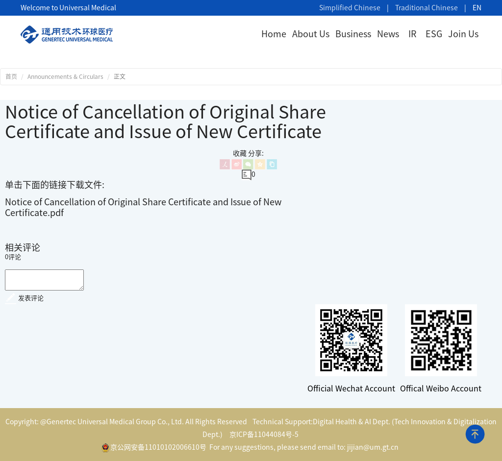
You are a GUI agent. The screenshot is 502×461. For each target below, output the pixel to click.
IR (412, 33)
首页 (11, 76)
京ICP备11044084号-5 (264, 434)
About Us (310, 33)
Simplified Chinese (349, 7)
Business (353, 33)
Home (273, 33)
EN (477, 7)
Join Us (463, 33)
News (388, 33)
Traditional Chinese (426, 7)
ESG (434, 33)
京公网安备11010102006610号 (153, 447)
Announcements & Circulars (65, 76)
